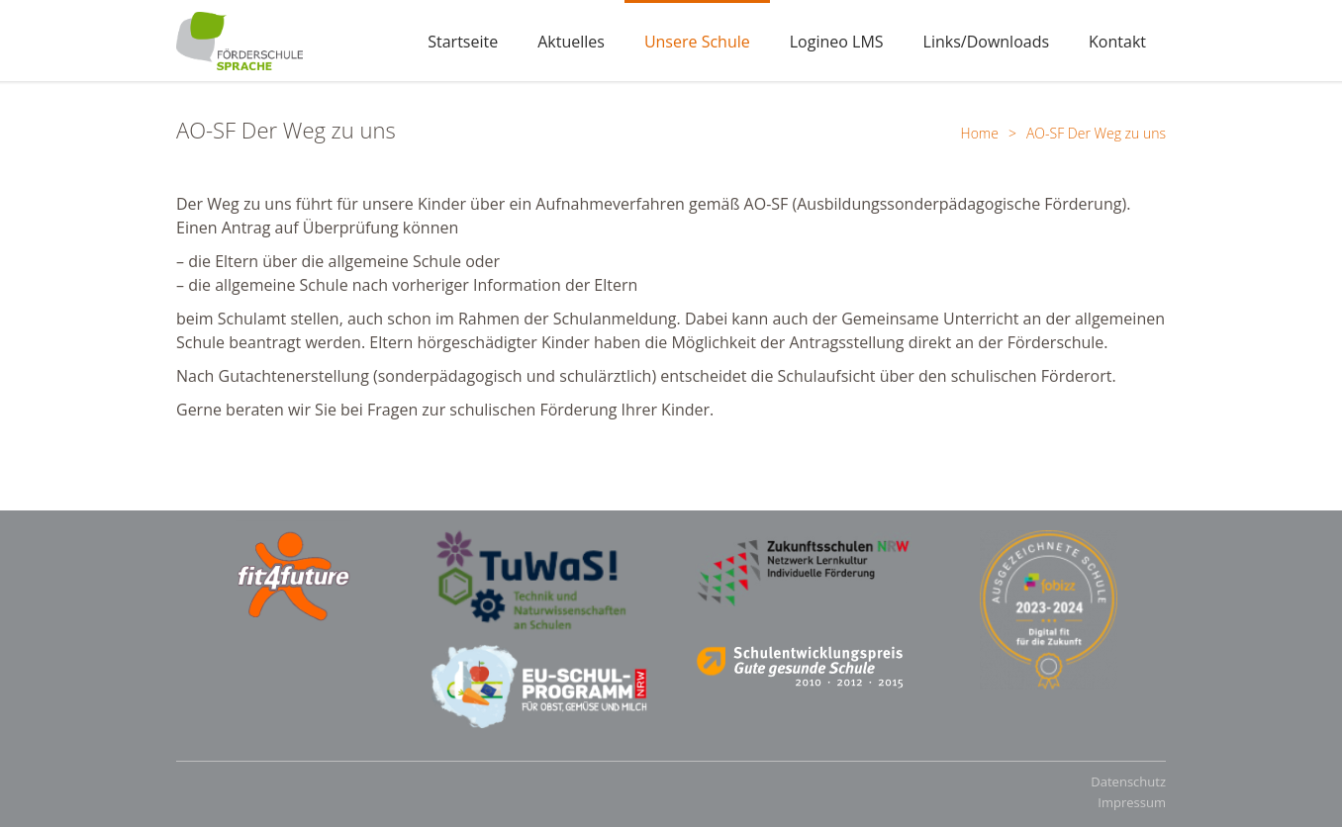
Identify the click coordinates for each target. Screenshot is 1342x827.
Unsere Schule (697, 41)
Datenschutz (1128, 781)
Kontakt (1117, 41)
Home (980, 133)
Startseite (463, 41)
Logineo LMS (837, 41)
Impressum (1132, 802)
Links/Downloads (986, 41)
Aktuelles (571, 41)
